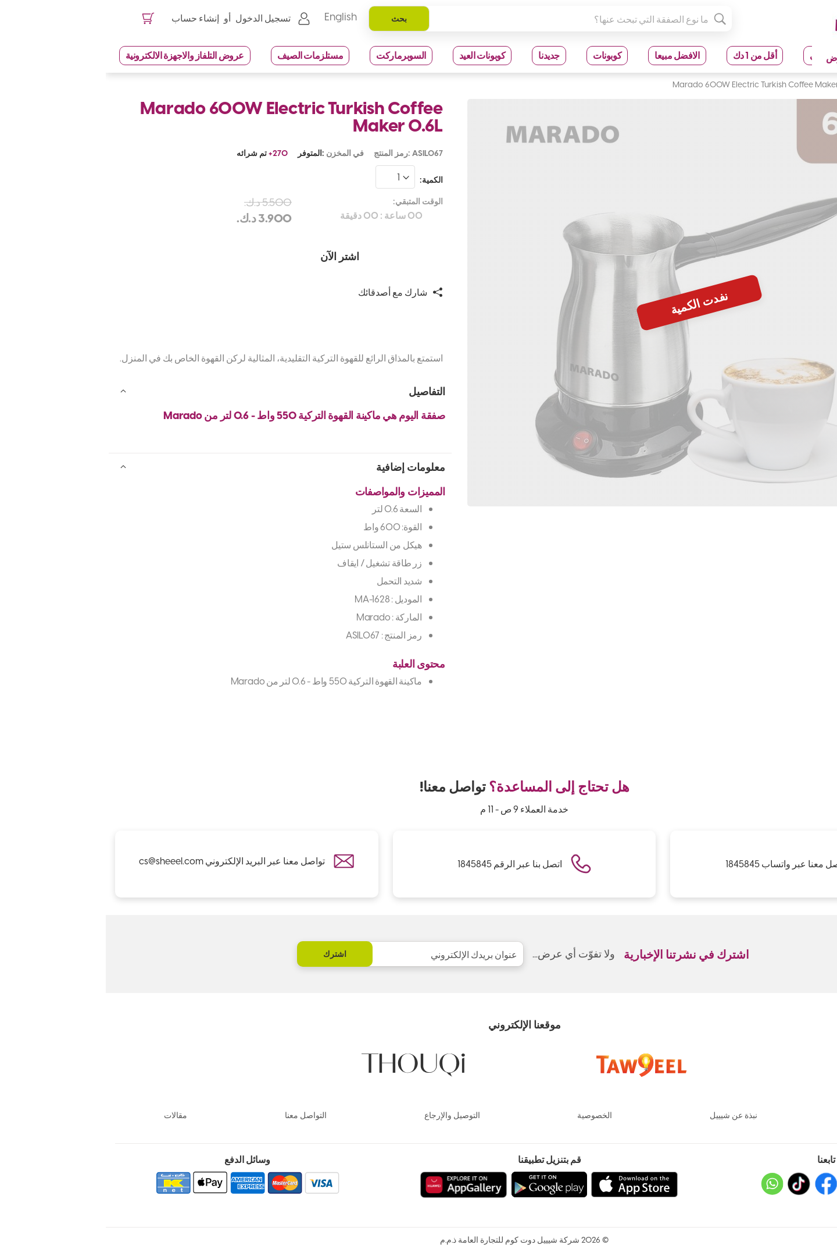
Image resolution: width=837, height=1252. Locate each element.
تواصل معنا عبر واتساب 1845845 (682, 863)
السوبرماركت (295, 72)
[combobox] (447, 36)
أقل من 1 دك (649, 72)
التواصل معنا (200, 1114)
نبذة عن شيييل (628, 1114)
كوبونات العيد (376, 72)
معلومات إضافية (304, 484)
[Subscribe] (229, 954)
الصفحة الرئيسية (797, 100)
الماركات (764, 1114)
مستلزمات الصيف (204, 72)
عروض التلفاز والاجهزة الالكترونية (79, 72)
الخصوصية (488, 1114)
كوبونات (501, 72)
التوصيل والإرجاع (346, 1114)
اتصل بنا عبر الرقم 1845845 (404, 863)
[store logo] (769, 36)
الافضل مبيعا (571, 72)
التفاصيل (321, 407)
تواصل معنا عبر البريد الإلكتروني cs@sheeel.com (126, 860)
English (237, 35)
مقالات (69, 1114)
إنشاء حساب (92, 35)
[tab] (174, 407)
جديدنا (443, 72)
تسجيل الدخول (160, 35)
